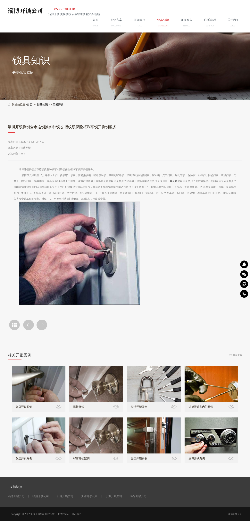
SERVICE (186, 26)
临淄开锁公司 (40, 496)
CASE (140, 26)
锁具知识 (42, 104)
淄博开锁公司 (16, 496)
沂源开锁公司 (65, 496)
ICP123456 (63, 514)
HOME (95, 26)
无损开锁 (58, 104)
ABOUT (233, 26)
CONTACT (210, 26)
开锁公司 (172, 181)
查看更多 (237, 355)
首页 (29, 104)
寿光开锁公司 (138, 496)
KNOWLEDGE (163, 26)
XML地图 (76, 514)
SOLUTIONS (116, 26)
